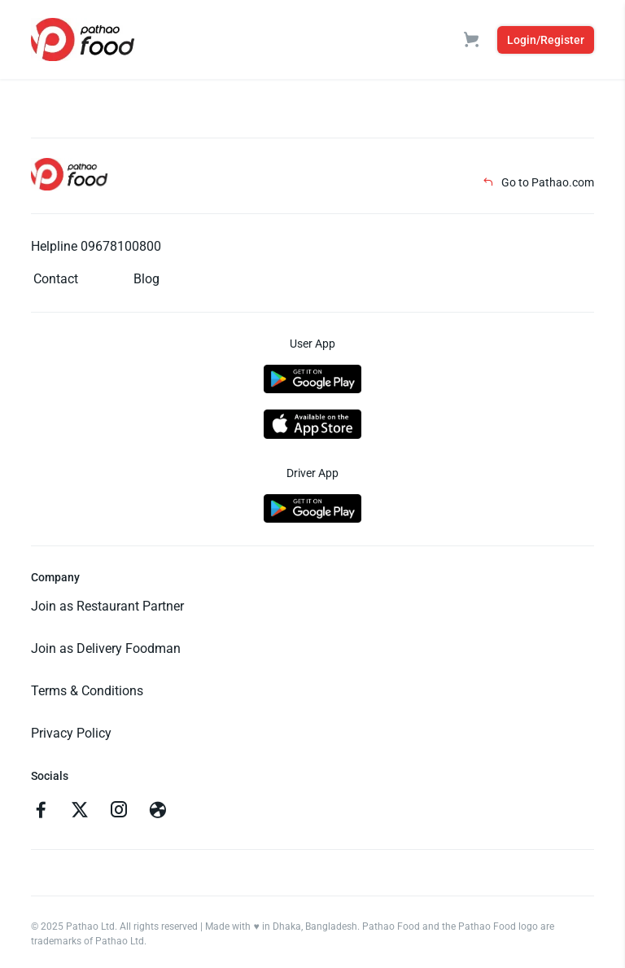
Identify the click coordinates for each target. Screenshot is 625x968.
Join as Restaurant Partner (107, 606)
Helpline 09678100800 (96, 246)
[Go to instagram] (119, 811)
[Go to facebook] (40, 811)
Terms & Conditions (87, 691)
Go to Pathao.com (538, 182)
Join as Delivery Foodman (106, 648)
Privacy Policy (71, 733)
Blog (146, 279)
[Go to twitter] (80, 811)
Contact (55, 279)
